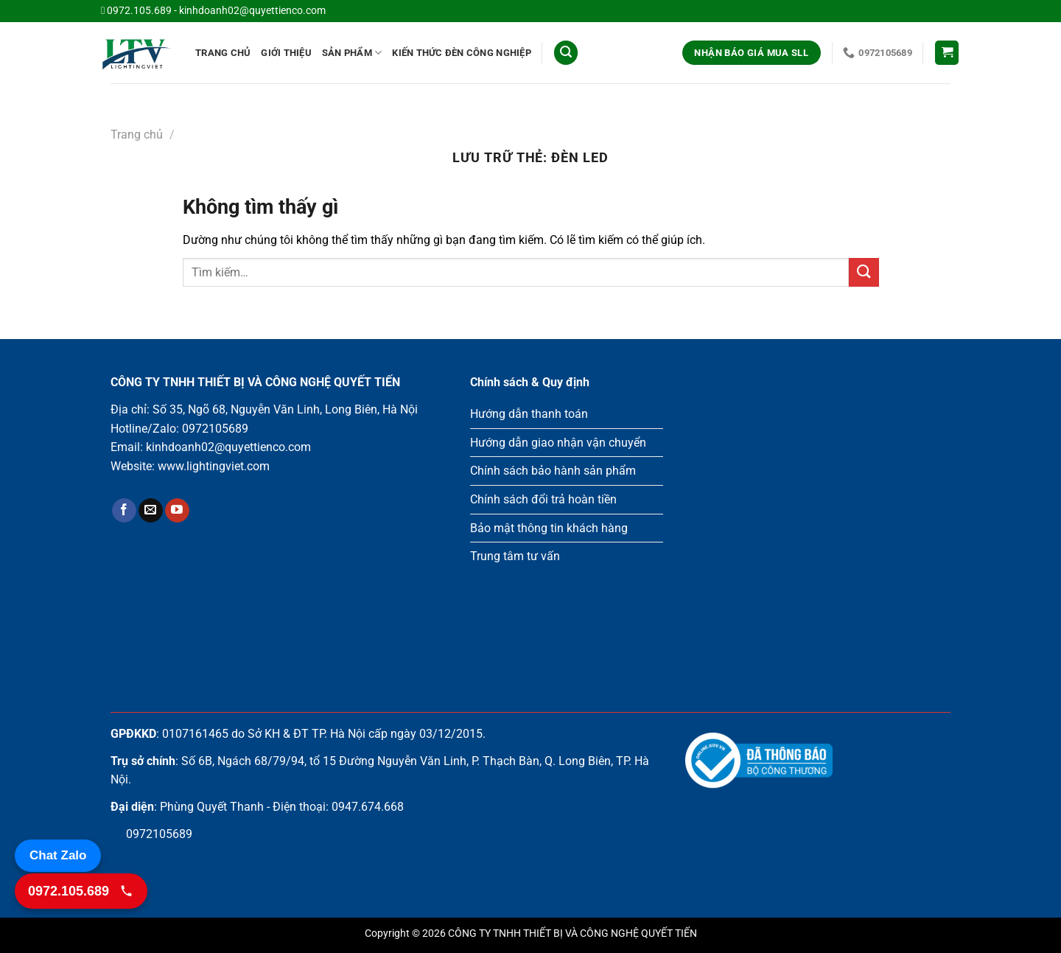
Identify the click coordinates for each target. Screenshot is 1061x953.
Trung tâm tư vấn (515, 556)
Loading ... (817, 520)
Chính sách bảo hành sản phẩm (553, 471)
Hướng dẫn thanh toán (529, 414)
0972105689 (215, 429)
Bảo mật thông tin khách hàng (549, 528)
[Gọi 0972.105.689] (81, 891)
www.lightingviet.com (214, 466)
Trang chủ (223, 52)
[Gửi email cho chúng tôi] (151, 510)
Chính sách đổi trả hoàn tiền (543, 499)
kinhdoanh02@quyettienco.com (252, 10)
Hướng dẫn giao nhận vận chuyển (558, 443)
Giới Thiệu (286, 52)
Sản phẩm (352, 53)
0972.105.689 (139, 10)
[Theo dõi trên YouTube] (177, 510)
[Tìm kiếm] (566, 53)
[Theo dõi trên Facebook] (124, 510)
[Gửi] (863, 272)
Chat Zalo (57, 855)
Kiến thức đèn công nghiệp (461, 52)
